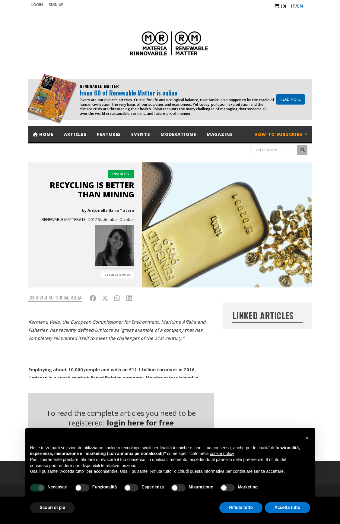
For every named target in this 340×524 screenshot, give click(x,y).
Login (37, 4)
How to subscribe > (280, 134)
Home (43, 134)
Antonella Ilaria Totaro (110, 210)
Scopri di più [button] (52, 507)
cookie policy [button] (222, 453)
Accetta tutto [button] (287, 507)
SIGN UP (56, 4)
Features (109, 134)
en (300, 6)
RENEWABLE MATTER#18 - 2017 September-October (88, 219)
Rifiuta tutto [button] (241, 507)
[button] (307, 438)
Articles (75, 134)
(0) (280, 6)
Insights (120, 174)
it (293, 6)
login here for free (140, 423)
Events (140, 134)
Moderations (178, 134)
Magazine (220, 134)
